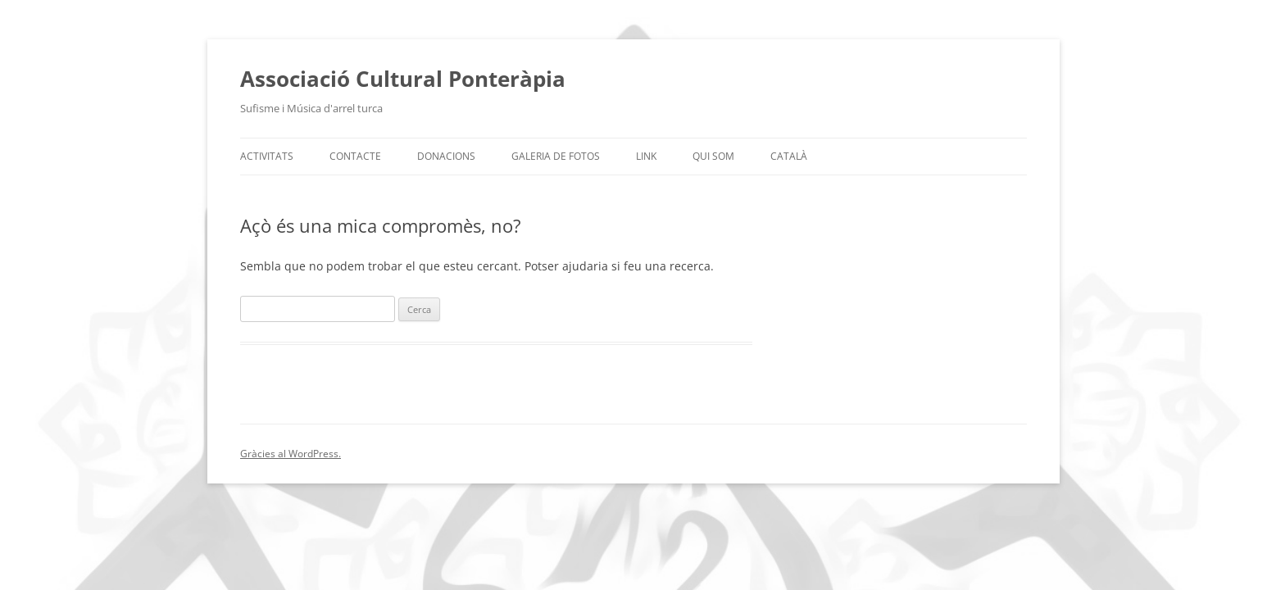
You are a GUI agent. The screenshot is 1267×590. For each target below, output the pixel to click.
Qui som (713, 156)
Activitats (266, 156)
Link (646, 156)
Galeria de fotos (555, 156)
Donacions (446, 156)
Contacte (355, 156)
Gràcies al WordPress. (290, 454)
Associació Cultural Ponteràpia (402, 78)
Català (788, 156)
